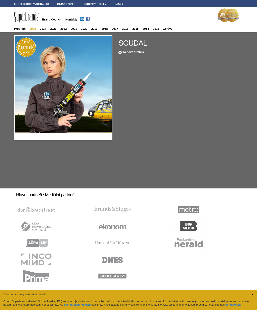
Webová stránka (133, 52)
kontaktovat (233, 304)
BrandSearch (66, 3)
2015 (135, 28)
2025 (33, 28)
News (119, 3)
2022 (63, 28)
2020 (84, 28)
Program (20, 28)
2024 (43, 28)
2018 (105, 28)
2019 (94, 28)
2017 (115, 28)
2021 (74, 28)
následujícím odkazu (77, 304)
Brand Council (51, 19)
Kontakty (71, 19)
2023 (53, 28)
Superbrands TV (95, 3)
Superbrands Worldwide (31, 3)
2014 (146, 28)
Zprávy (167, 28)
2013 (156, 28)
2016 (125, 28)
